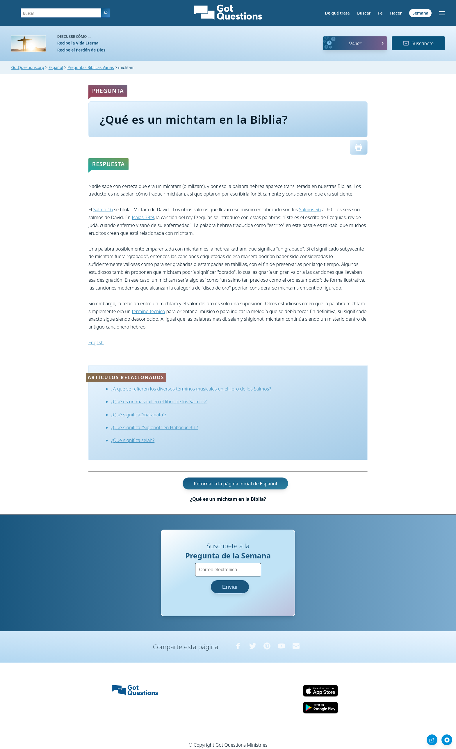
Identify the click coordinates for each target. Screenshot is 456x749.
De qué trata (337, 13)
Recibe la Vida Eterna (78, 43)
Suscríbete (418, 43)
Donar (355, 43)
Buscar (363, 13)
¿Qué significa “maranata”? (138, 414)
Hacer (396, 13)
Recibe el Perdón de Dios (81, 50)
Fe (380, 13)
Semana (420, 13)
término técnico (148, 311)
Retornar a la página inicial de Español (235, 483)
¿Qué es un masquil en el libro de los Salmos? (158, 401)
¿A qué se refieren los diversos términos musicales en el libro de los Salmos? (191, 389)
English (96, 342)
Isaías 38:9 (143, 217)
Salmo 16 (103, 209)
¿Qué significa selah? (132, 440)
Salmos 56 (310, 209)
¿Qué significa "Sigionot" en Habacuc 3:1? (154, 427)
